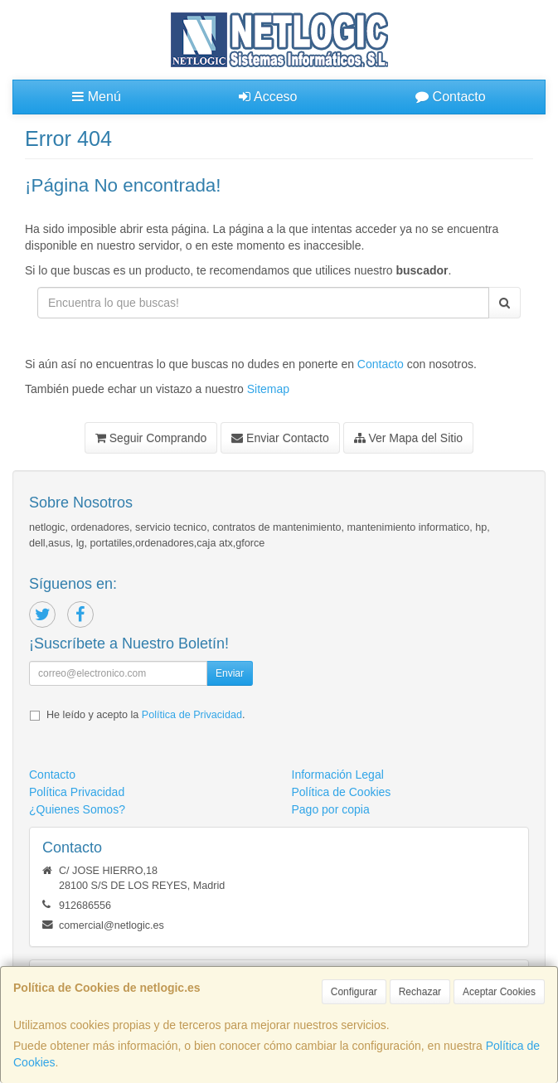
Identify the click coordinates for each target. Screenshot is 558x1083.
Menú (96, 97)
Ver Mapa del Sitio (408, 437)
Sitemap (268, 389)
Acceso (268, 97)
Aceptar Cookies (499, 992)
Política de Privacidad (192, 715)
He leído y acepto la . (145, 715)
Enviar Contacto (280, 437)
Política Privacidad (76, 792)
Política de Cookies (341, 792)
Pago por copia (331, 809)
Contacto (450, 97)
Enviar (230, 673)
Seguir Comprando (150, 437)
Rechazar (420, 992)
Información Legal (338, 774)
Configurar (354, 992)
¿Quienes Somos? (77, 809)
